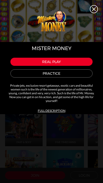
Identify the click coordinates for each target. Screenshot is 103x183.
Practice (51, 73)
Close (94, 9)
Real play (51, 61)
